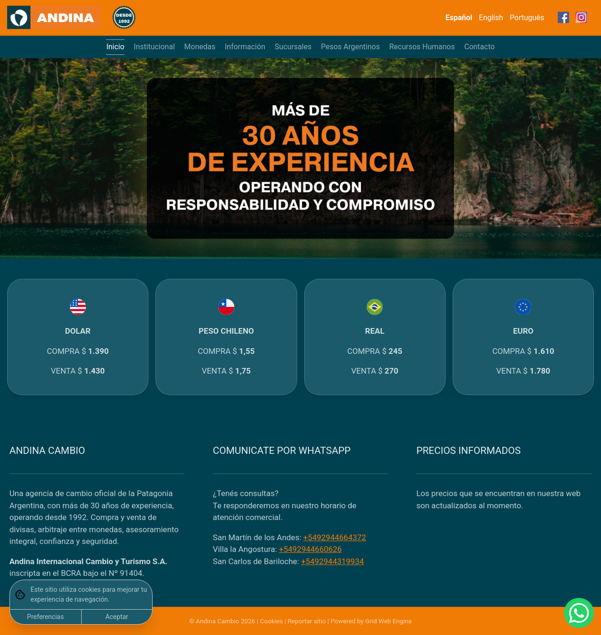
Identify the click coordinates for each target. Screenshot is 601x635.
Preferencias (45, 616)
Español (459, 17)
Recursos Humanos (422, 46)
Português (527, 17)
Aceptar (116, 616)
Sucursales (293, 46)
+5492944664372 (334, 537)
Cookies (271, 621)
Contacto (479, 46)
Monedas (199, 46)
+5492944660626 (310, 549)
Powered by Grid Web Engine (371, 621)
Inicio (115, 46)
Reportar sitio (306, 621)
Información (245, 46)
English (491, 17)
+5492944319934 (332, 561)
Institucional (154, 46)
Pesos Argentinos (350, 46)
